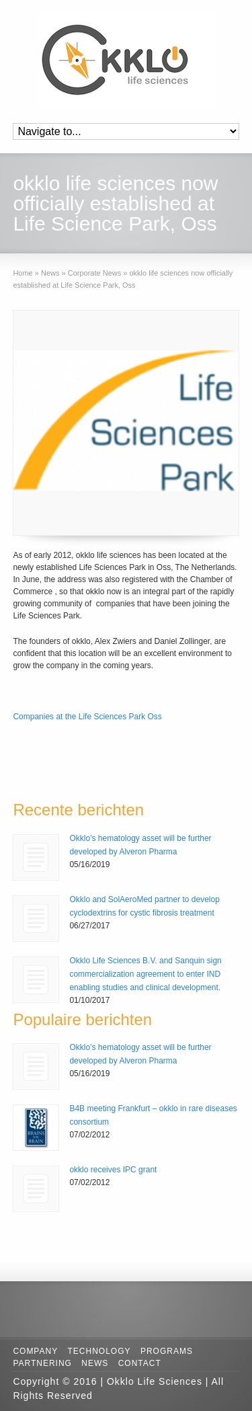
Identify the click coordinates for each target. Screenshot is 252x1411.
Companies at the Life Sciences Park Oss (87, 716)
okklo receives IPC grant (113, 1169)
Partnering (42, 1363)
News (94, 1363)
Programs (166, 1351)
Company (35, 1351)
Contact (139, 1363)
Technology (99, 1351)
